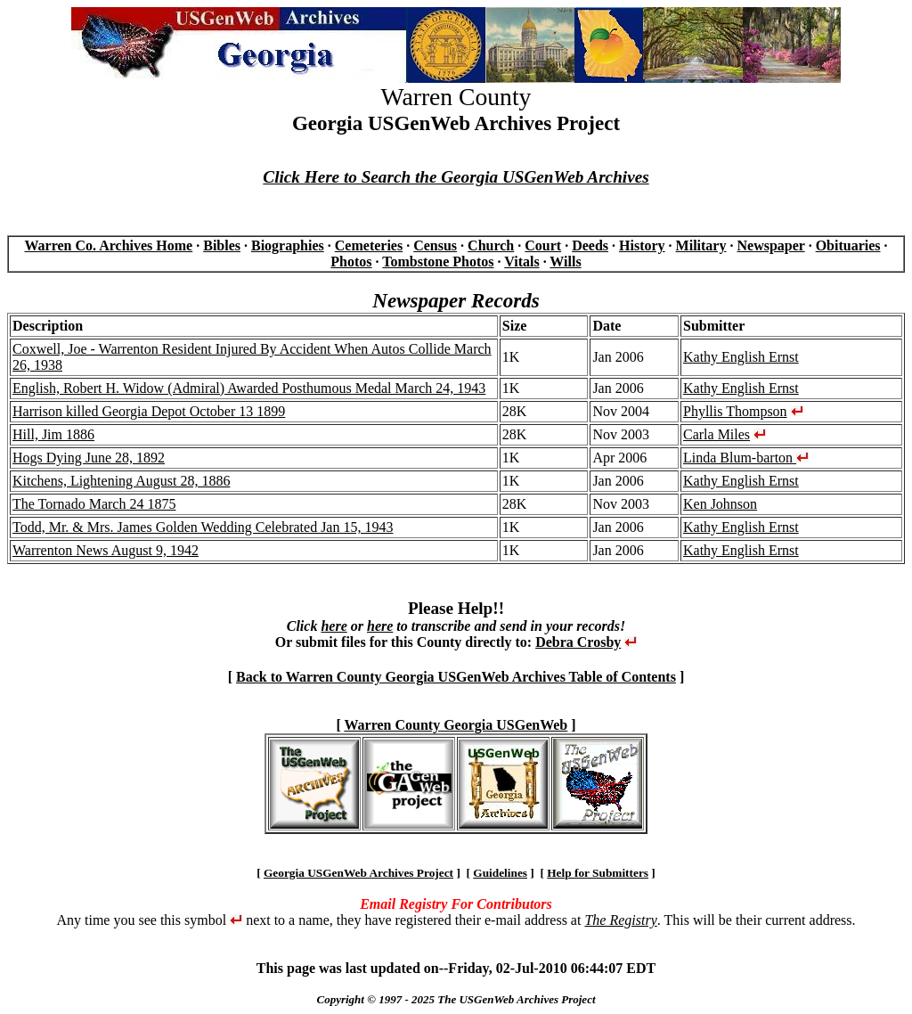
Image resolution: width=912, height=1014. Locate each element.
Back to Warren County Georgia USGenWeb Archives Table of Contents (456, 676)
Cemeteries (369, 245)
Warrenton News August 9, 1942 (105, 550)
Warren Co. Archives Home (108, 245)
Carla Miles (716, 434)
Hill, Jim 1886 (53, 434)
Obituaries (848, 245)
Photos (350, 261)
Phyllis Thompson (735, 411)
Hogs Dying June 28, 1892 (88, 457)
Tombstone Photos (437, 261)
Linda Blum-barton (746, 457)
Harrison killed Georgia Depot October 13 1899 (148, 411)
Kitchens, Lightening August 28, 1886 (121, 480)
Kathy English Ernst (741, 356)
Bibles (221, 245)
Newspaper (770, 245)
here (333, 626)
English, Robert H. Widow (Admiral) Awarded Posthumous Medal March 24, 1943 (248, 388)
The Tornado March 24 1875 (93, 503)
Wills (565, 261)
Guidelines (500, 872)
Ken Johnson (720, 503)
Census (435, 245)
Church (491, 245)
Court (543, 245)
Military (701, 245)
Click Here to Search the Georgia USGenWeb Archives (455, 177)
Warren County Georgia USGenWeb (455, 724)
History (642, 245)
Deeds (590, 245)
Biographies (287, 245)
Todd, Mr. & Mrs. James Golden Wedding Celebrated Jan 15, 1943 (202, 527)
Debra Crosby (578, 642)
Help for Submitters (597, 872)
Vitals (521, 261)
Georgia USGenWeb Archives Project (358, 872)
